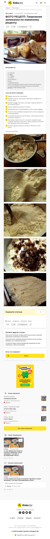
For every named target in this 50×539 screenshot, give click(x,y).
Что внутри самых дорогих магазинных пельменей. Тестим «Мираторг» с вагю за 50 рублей (22, 344)
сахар (15, 103)
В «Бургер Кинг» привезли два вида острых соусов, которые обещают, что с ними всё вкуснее (23, 339)
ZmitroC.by (31, 535)
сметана (10, 87)
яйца (11, 74)
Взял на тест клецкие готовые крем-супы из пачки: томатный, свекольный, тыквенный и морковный (23, 335)
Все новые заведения (25, 428)
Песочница (9, 13)
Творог (10, 96)
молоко (40, 109)
